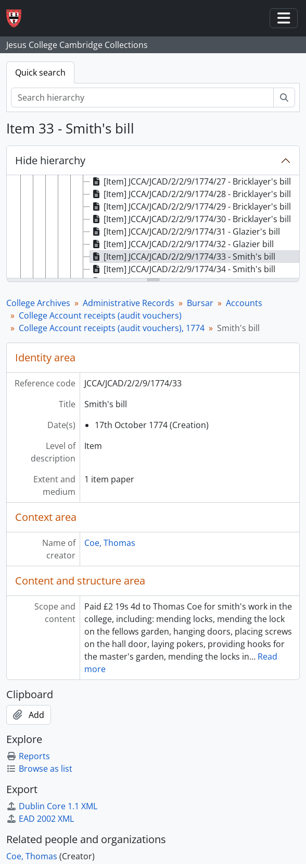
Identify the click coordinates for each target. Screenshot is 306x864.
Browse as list (39, 768)
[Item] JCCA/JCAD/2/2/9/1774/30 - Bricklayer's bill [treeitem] (190, 219)
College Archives (38, 303)
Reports (28, 756)
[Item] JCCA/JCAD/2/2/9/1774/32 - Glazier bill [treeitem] (182, 244)
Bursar (200, 303)
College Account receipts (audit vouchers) (100, 315)
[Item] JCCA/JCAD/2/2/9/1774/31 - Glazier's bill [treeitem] (185, 231)
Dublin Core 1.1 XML (51, 806)
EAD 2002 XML (40, 818)
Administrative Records (128, 303)
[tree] (153, 227)
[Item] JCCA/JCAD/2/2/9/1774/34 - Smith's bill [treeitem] (182, 269)
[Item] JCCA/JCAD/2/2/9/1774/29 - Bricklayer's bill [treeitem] (190, 206)
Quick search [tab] (40, 72)
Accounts (244, 303)
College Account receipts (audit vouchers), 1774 (112, 328)
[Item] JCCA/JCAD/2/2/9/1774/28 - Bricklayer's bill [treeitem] (190, 194)
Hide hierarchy (50, 160)
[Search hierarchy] (142, 97)
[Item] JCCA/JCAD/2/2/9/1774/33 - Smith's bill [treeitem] (182, 256)
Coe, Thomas (109, 543)
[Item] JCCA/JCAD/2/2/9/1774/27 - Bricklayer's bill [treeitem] (190, 181)
